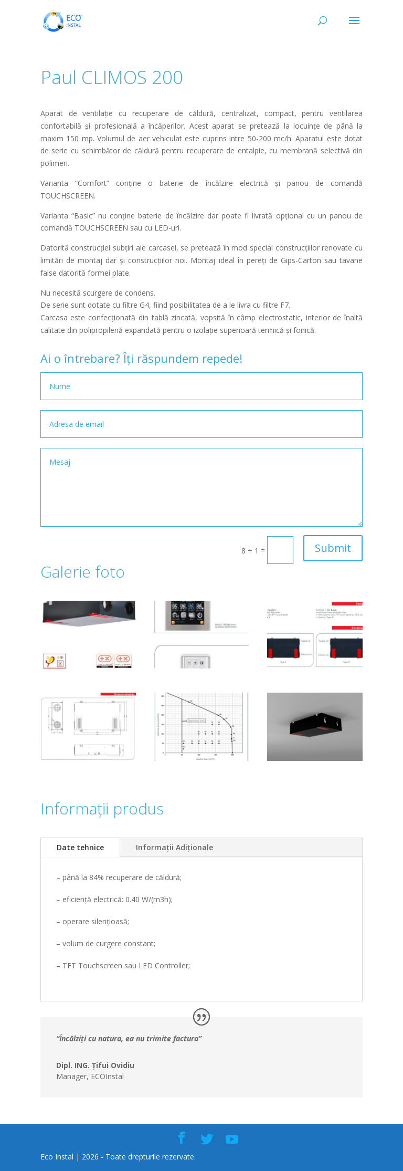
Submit (333, 548)
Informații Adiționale (174, 847)
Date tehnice (80, 847)
